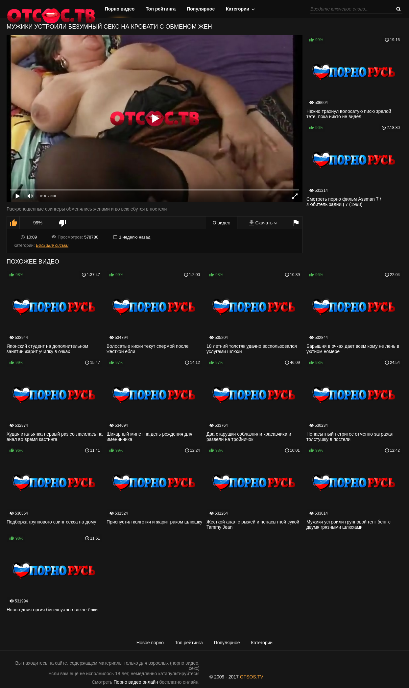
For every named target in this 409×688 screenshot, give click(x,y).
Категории (237, 9)
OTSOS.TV (251, 676)
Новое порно (150, 642)
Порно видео (120, 9)
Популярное (201, 9)
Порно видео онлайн (136, 682)
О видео (221, 222)
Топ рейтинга (161, 9)
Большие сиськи (52, 245)
